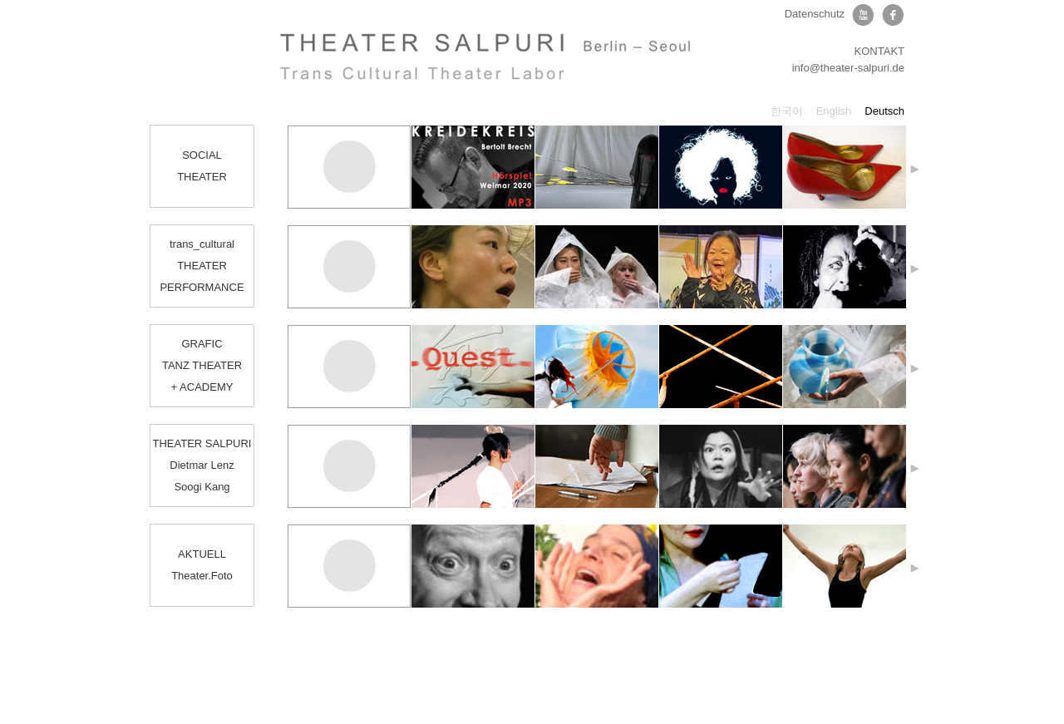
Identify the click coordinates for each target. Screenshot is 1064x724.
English (834, 111)
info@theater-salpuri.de (848, 68)
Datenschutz (815, 13)
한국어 (787, 111)
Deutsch (884, 111)
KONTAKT (879, 51)
